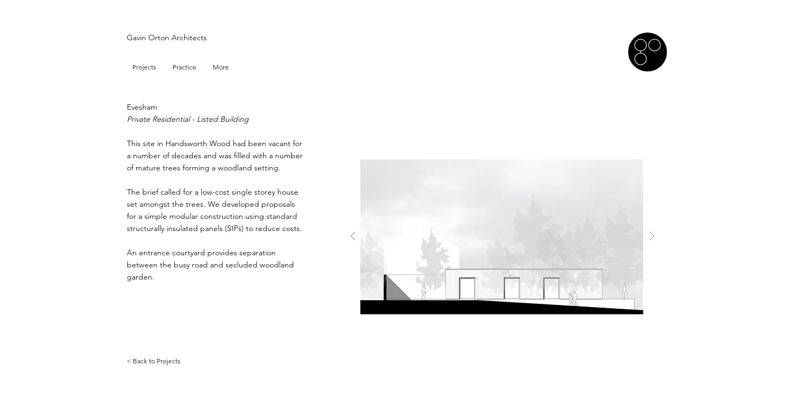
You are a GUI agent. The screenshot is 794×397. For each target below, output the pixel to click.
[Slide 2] (497, 349)
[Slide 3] (510, 349)
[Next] (652, 237)
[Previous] (353, 237)
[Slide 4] (522, 349)
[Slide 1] (483, 349)
